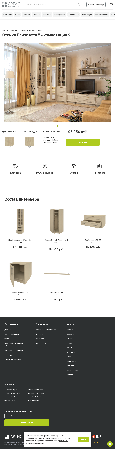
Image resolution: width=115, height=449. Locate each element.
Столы (69, 347)
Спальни (26, 14)
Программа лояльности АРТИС (14, 344)
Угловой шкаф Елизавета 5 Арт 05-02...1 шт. (56, 242)
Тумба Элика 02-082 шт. (20, 293)
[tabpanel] (57, 82)
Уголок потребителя (12, 359)
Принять (83, 439)
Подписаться (26, 423)
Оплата (7, 338)
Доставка (8, 329)
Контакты (9, 384)
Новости (39, 334)
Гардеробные (59, 14)
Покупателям (11, 324)
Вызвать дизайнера (96, 4)
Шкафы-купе (87, 14)
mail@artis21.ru (10, 397)
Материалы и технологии (46, 329)
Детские (36, 14)
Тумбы (69, 343)
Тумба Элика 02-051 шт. (93, 241)
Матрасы (70, 375)
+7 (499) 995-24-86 (36, 393)
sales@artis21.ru (35, 397)
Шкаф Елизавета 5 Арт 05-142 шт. (20, 241)
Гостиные (47, 14)
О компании (42, 324)
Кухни (17, 14)
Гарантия (8, 355)
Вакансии (40, 338)
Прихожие (7, 14)
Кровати (70, 334)
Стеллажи (71, 352)
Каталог (71, 324)
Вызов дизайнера (11, 334)
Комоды (70, 338)
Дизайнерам (41, 343)
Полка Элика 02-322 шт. (57, 293)
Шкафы (70, 329)
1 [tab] (58, 127)
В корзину (83, 142)
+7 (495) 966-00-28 (12, 393)
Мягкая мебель (101, 14)
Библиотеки (74, 14)
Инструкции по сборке (13, 350)
